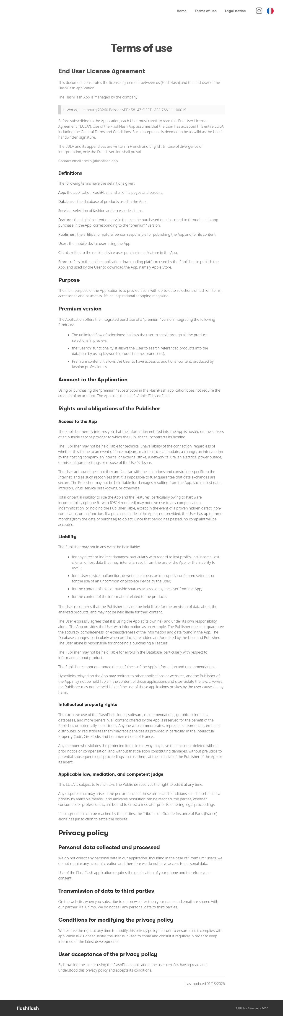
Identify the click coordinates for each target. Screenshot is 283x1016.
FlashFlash (107, 714)
